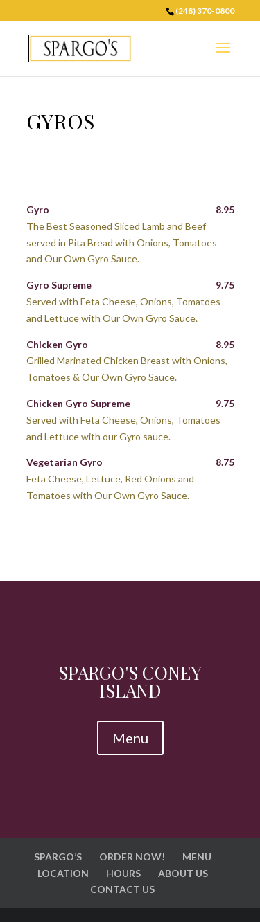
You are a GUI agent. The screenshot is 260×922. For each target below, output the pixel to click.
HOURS (123, 873)
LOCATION (63, 873)
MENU (196, 856)
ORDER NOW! (132, 856)
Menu (130, 738)
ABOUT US (183, 873)
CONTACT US (122, 889)
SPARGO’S (58, 856)
